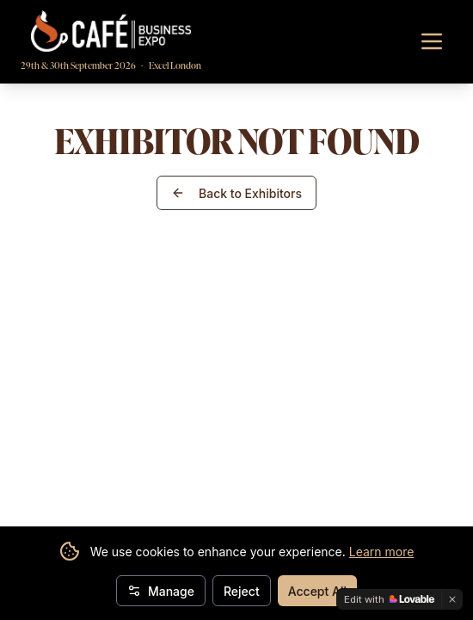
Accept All (317, 591)
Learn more (382, 551)
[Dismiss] (452, 599)
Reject (242, 591)
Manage (160, 591)
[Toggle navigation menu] (431, 41)
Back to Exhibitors (236, 193)
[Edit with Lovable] (389, 599)
